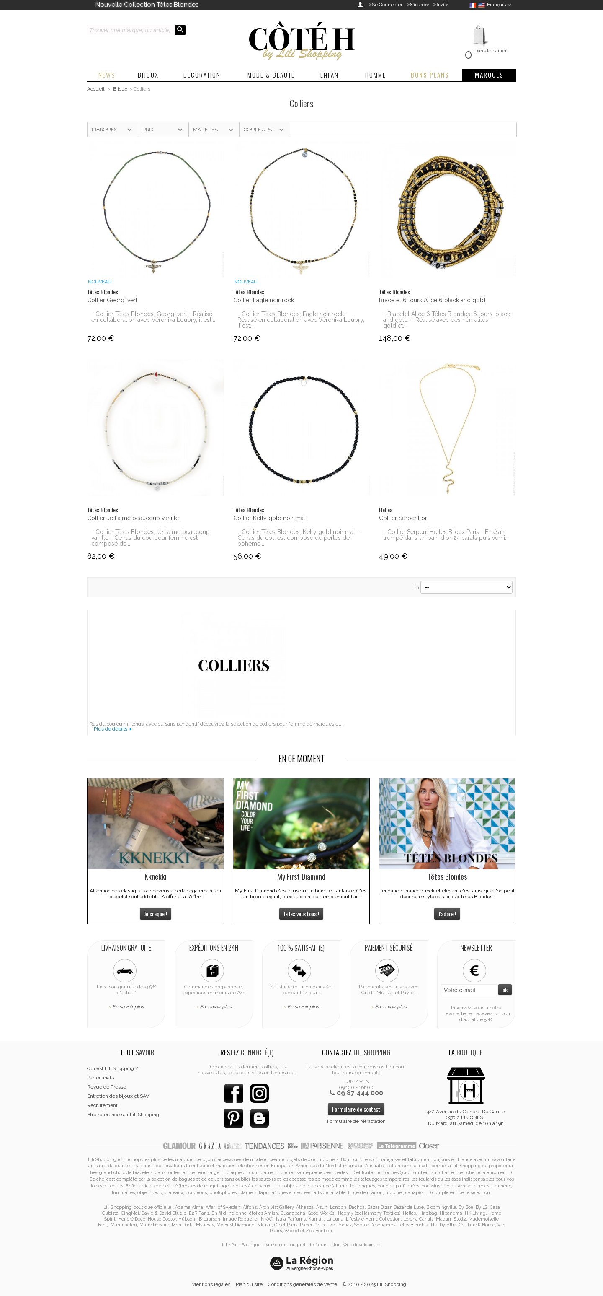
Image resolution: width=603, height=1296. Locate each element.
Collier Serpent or (403, 518)
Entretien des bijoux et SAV (118, 1096)
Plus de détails (110, 729)
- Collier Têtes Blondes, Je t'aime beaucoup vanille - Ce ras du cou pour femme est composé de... (150, 538)
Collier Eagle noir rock (263, 300)
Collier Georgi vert (112, 300)
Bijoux (120, 89)
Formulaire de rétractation (356, 1121)
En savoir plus (128, 1007)
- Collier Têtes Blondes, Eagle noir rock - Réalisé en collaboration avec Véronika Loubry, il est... (300, 320)
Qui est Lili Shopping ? (112, 1068)
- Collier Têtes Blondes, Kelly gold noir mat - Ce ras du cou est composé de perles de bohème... (298, 538)
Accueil (95, 89)
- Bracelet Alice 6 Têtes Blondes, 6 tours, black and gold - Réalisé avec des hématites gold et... (446, 320)
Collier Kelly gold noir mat (269, 518)
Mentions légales (210, 1284)
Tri (416, 588)
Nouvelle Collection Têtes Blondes (146, 4)
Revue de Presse (106, 1087)
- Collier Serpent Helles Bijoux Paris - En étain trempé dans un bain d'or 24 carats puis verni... (446, 535)
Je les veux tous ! (301, 913)
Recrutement (102, 1105)
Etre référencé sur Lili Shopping (123, 1114)
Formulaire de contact (356, 1108)
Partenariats (100, 1078)
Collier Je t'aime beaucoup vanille (133, 518)
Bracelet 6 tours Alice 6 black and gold (432, 300)
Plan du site (249, 1284)
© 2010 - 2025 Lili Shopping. (375, 1284)
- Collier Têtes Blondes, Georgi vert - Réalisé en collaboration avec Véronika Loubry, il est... (153, 317)
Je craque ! (155, 913)
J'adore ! (447, 913)
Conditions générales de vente (302, 1284)
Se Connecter (387, 5)
